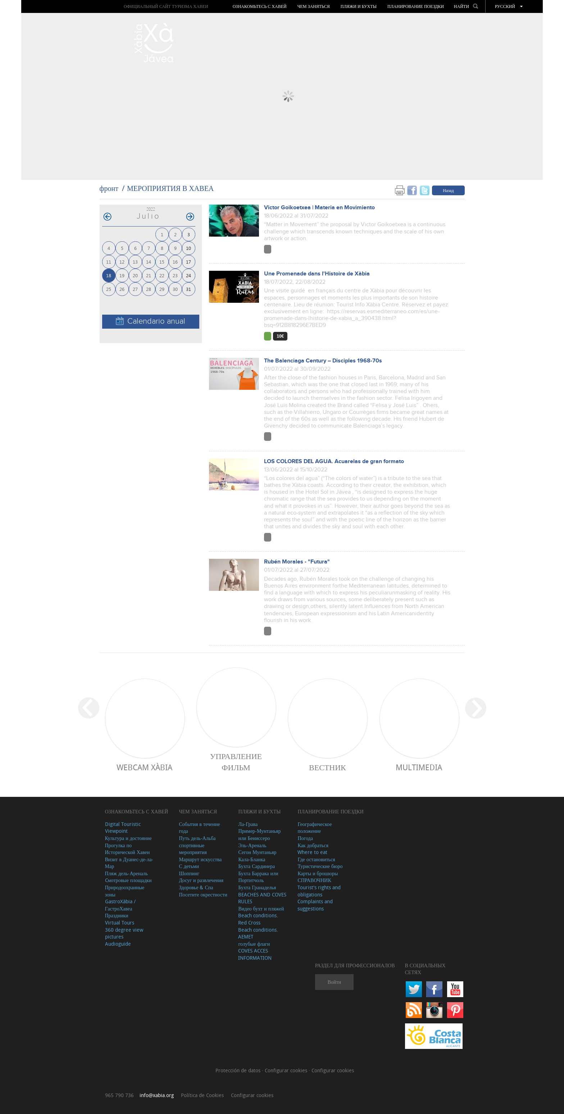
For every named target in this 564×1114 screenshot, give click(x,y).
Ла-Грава (248, 824)
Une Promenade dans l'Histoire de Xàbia (317, 273)
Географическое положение (314, 828)
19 (121, 275)
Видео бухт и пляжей (261, 908)
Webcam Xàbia (144, 767)
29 (161, 289)
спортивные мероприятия (193, 849)
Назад (448, 190)
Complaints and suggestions (315, 905)
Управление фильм (236, 761)
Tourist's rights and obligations (319, 891)
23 (175, 275)
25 (108, 289)
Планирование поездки (415, 6)
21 (148, 275)
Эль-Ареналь (252, 845)
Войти (334, 981)
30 (175, 289)
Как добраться (312, 845)
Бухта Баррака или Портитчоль (258, 877)
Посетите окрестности (203, 894)
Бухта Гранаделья (257, 887)
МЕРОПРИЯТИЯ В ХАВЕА (170, 188)
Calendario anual (150, 321)
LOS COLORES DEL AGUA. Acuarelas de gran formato (334, 461)
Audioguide (118, 943)
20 (135, 275)
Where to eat (312, 852)
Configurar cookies (287, 1070)
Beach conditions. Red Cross (258, 919)
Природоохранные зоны (125, 891)
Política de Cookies (202, 1095)
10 (188, 248)
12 (121, 262)
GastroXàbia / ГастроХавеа (120, 905)
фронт (109, 188)
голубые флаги (254, 943)
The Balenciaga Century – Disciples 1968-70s (323, 360)
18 (108, 275)
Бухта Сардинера (256, 866)
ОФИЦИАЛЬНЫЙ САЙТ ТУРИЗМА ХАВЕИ (166, 6)
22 (161, 275)
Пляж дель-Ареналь (126, 873)
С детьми (189, 866)
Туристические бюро (319, 866)
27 (135, 289)
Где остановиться (316, 859)
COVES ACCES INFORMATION (255, 954)
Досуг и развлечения (201, 880)
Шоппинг (189, 873)
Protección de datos (238, 1070)
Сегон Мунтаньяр (257, 852)
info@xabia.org (157, 1095)
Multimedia (419, 767)
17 (188, 262)
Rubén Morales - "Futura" (297, 561)
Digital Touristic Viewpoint (123, 828)
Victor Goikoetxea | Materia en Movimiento (319, 207)
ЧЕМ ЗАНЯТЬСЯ (313, 6)
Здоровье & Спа (196, 887)
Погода (305, 838)
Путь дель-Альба (197, 838)
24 (188, 275)
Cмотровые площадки (128, 880)
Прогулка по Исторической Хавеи (127, 849)
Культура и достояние (128, 838)
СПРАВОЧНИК (314, 880)
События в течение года (199, 828)
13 (135, 262)
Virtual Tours (119, 922)
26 (121, 289)
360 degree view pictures (124, 933)
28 (148, 289)
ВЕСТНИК (327, 767)
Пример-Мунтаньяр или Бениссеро (259, 834)
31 (188, 289)
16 (175, 262)
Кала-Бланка (251, 859)
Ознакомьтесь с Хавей (260, 6)
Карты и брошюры (317, 873)
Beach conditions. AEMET (258, 933)
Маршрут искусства (200, 859)
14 (148, 262)
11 (108, 262)
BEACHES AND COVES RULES (262, 898)
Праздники (116, 915)
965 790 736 (119, 1095)
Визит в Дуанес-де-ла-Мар (129, 863)
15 (161, 262)
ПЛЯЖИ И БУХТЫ (359, 6)
